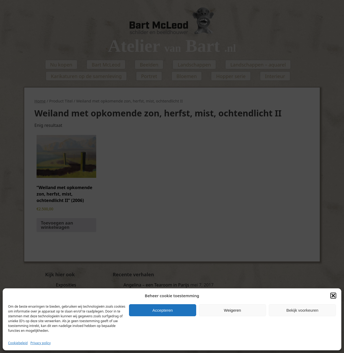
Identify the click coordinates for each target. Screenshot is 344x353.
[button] (333, 295)
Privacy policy (40, 343)
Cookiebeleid (18, 343)
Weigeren (232, 310)
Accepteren (162, 310)
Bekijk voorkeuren (302, 310)
